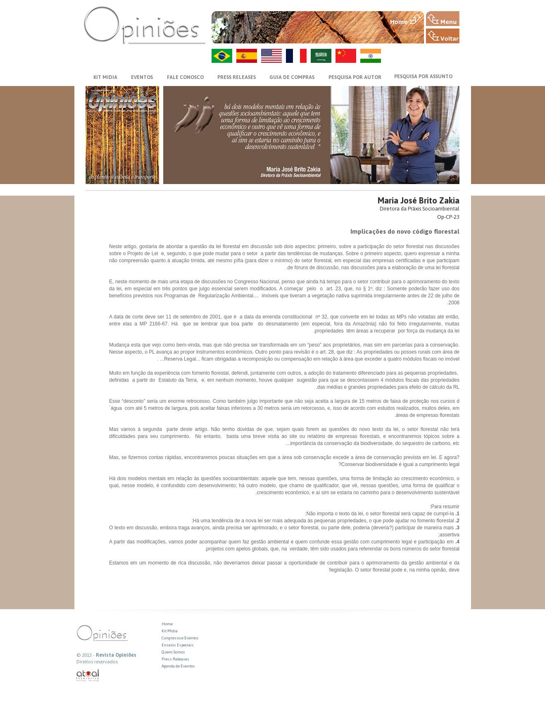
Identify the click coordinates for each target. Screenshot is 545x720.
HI (370, 56)
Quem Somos (173, 652)
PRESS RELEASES (236, 77)
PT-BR (222, 56)
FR (296, 56)
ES (246, 56)
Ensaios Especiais (178, 645)
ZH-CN (346, 56)
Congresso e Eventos (180, 638)
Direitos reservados (97, 662)
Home (167, 624)
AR (321, 56)
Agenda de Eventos (178, 666)
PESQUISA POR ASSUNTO (423, 76)
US (271, 56)
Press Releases (175, 659)
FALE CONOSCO (185, 77)
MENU (442, 18)
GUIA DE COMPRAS (291, 77)
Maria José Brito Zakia (418, 200)
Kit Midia (170, 631)
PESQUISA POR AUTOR (354, 77)
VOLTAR (442, 36)
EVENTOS (142, 77)
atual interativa (88, 675)
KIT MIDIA (105, 77)
